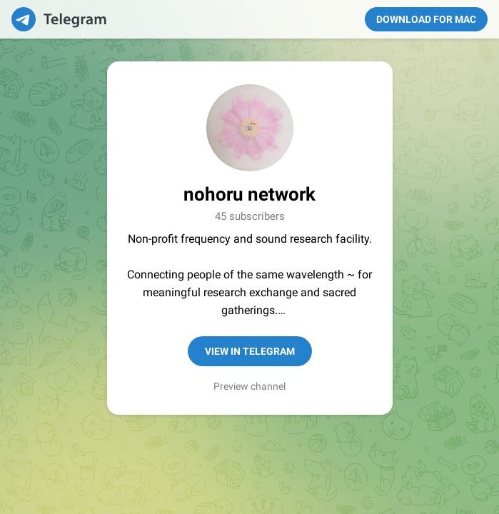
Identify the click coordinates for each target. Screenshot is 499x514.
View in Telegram (250, 351)
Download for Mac (426, 19)
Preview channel (249, 386)
